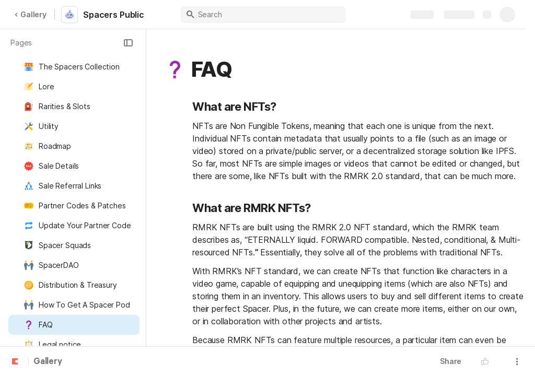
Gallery (30, 14)
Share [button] (450, 361)
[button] (128, 43)
